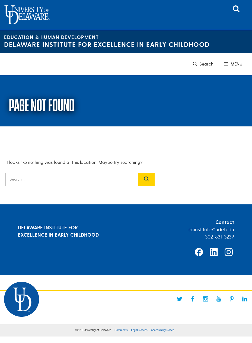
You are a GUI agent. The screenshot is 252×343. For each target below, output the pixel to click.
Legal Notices (139, 330)
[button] (205, 64)
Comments (120, 330)
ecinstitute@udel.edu (211, 230)
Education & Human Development (51, 37)
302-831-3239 (219, 237)
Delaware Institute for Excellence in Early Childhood (107, 45)
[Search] (146, 179)
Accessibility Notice (162, 330)
